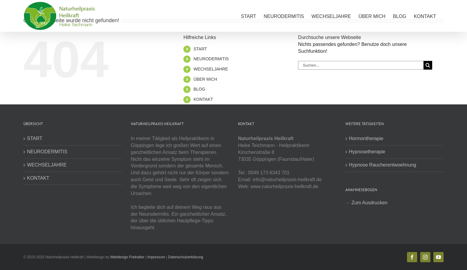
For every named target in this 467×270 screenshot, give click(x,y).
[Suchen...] (360, 65)
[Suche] (427, 65)
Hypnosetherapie (367, 151)
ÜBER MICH (205, 79)
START (200, 48)
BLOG (199, 89)
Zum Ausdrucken (369, 202)
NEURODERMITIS (211, 58)
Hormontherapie (366, 138)
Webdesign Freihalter (127, 257)
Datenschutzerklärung (185, 257)
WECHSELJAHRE (211, 69)
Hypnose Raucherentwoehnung (382, 164)
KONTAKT (203, 99)
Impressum (156, 257)
